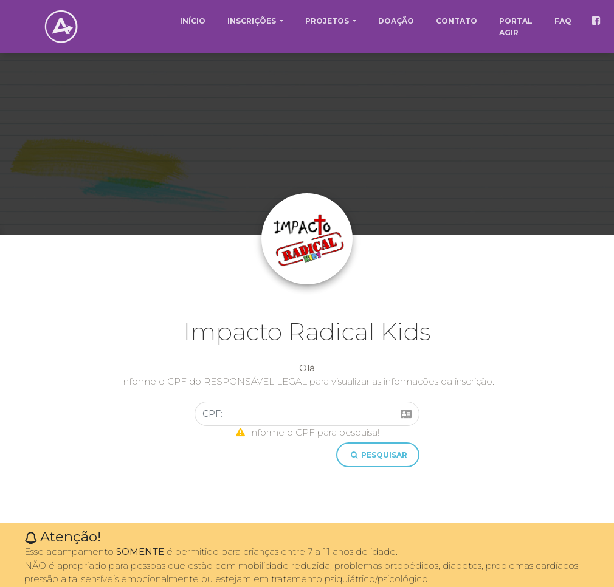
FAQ (562, 21)
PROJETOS (328, 21)
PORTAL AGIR (516, 26)
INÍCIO (192, 21)
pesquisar (377, 454)
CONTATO (456, 21)
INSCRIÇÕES (252, 21)
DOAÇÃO (396, 21)
